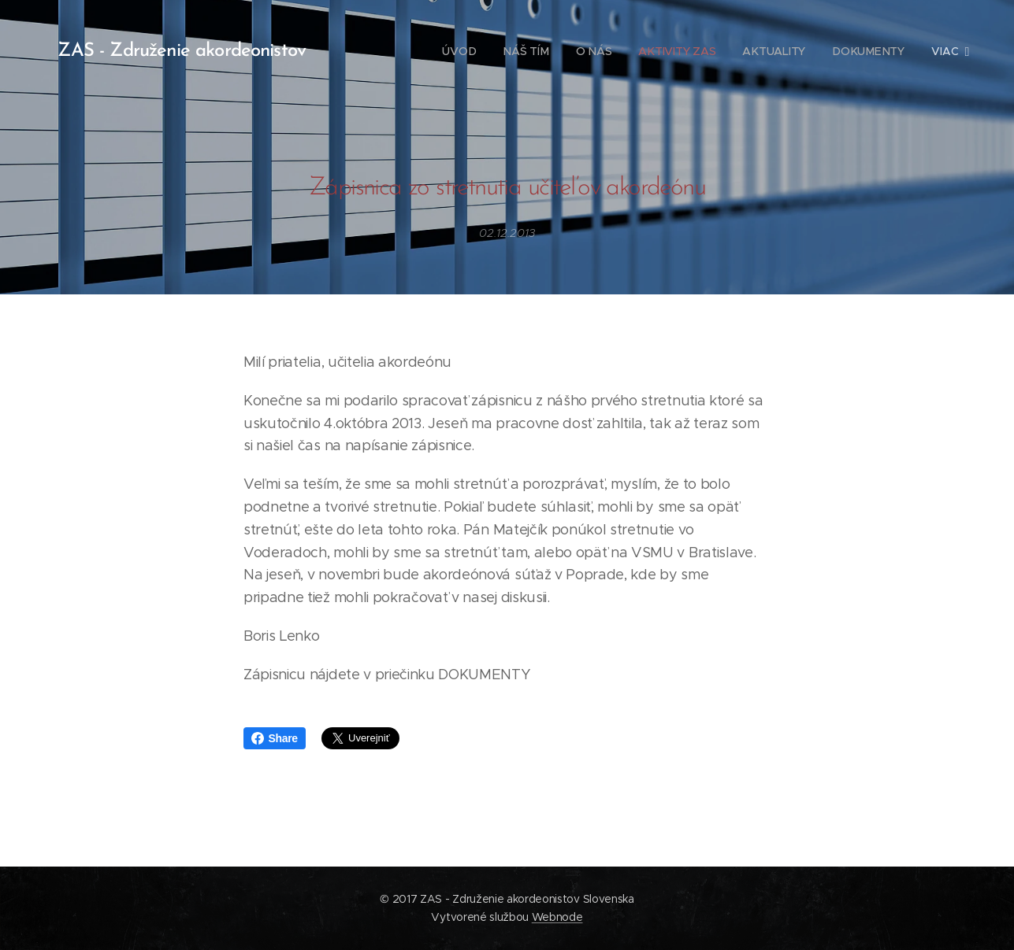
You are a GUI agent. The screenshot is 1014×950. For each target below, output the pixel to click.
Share (274, 738)
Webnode (557, 917)
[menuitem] (459, 51)
